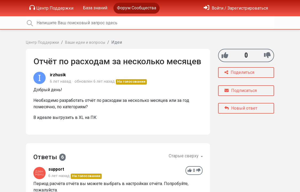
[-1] (267, 55)
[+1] (225, 55)
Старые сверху (184, 155)
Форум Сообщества (136, 7)
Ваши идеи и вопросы (85, 42)
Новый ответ (240, 108)
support (56, 169)
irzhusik (58, 74)
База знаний (95, 7)
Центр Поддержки (51, 8)
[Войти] (236, 8)
